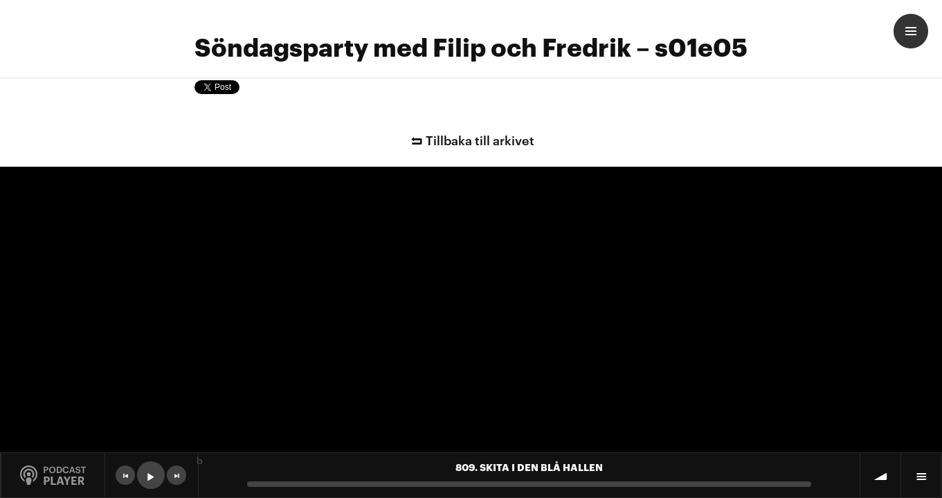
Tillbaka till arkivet (471, 139)
